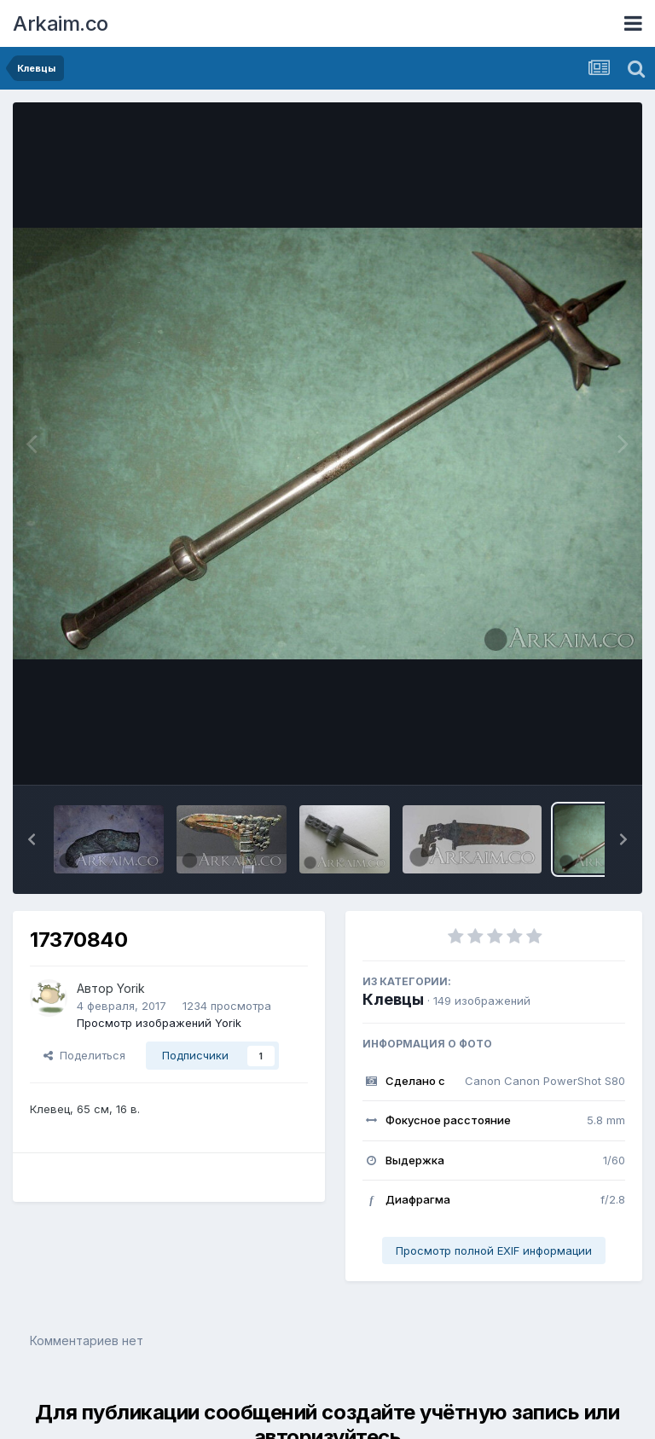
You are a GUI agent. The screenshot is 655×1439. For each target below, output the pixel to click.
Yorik (131, 988)
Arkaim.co (60, 23)
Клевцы (393, 999)
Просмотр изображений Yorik (159, 1023)
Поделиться (84, 1055)
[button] (31, 839)
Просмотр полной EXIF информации (494, 1250)
